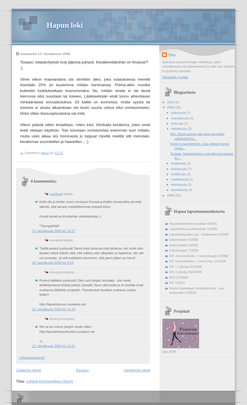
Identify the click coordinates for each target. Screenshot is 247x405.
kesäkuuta (178, 163)
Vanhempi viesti (137, 370)
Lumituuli (56, 194)
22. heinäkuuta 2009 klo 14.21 (53, 346)
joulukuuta (178, 112)
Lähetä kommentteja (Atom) (49, 381)
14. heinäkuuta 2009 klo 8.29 (52, 262)
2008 (171, 195)
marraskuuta (180, 118)
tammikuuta (179, 190)
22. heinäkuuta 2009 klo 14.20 (53, 309)
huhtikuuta (179, 174)
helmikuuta (179, 184)
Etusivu (82, 370)
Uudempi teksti (28, 370)
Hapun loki (65, 25)
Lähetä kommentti (32, 357)
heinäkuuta (179, 128)
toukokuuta (179, 169)
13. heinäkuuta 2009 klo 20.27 (53, 231)
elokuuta (177, 123)
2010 (171, 102)
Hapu (172, 54)
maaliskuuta (180, 179)
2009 (171, 107)
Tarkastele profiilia (175, 77)
